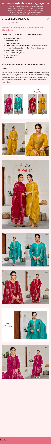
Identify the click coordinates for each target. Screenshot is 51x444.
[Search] (48, 4)
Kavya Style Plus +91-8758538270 (25, 3)
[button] (48, 19)
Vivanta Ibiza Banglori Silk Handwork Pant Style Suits (23, 28)
